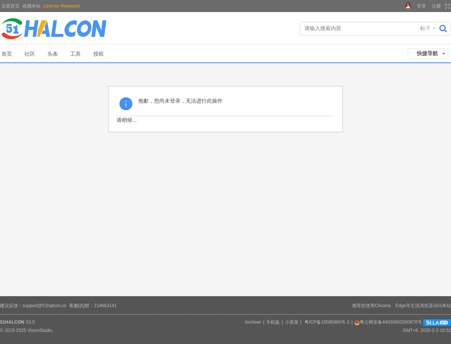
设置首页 (11, 6)
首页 (7, 54)
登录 (421, 6)
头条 (52, 54)
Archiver (253, 322)
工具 (75, 54)
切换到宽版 (446, 6)
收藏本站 (32, 6)
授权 (98, 54)
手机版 (273, 322)
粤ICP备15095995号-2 (327, 322)
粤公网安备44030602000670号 (388, 322)
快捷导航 (427, 53)
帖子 (425, 28)
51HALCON (12, 322)
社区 (29, 54)
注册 (436, 6)
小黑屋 (291, 322)
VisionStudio (40, 330)
